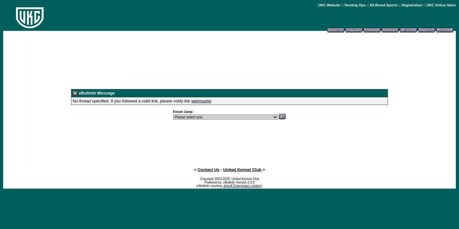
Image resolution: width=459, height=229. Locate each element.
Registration (412, 5)
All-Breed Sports (383, 5)
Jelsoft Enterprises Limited (242, 186)
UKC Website (329, 5)
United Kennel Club (242, 169)
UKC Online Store (441, 5)
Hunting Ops (355, 5)
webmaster (201, 101)
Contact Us (209, 169)
